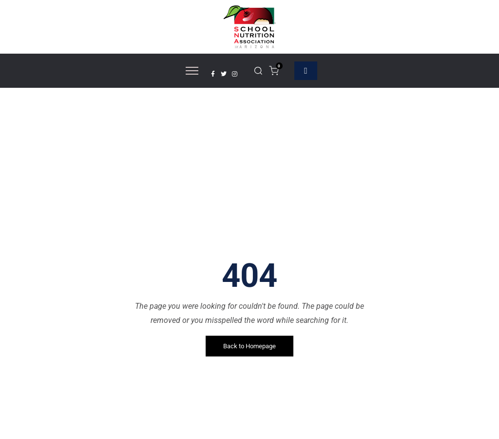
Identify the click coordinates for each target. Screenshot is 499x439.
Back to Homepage (249, 346)
